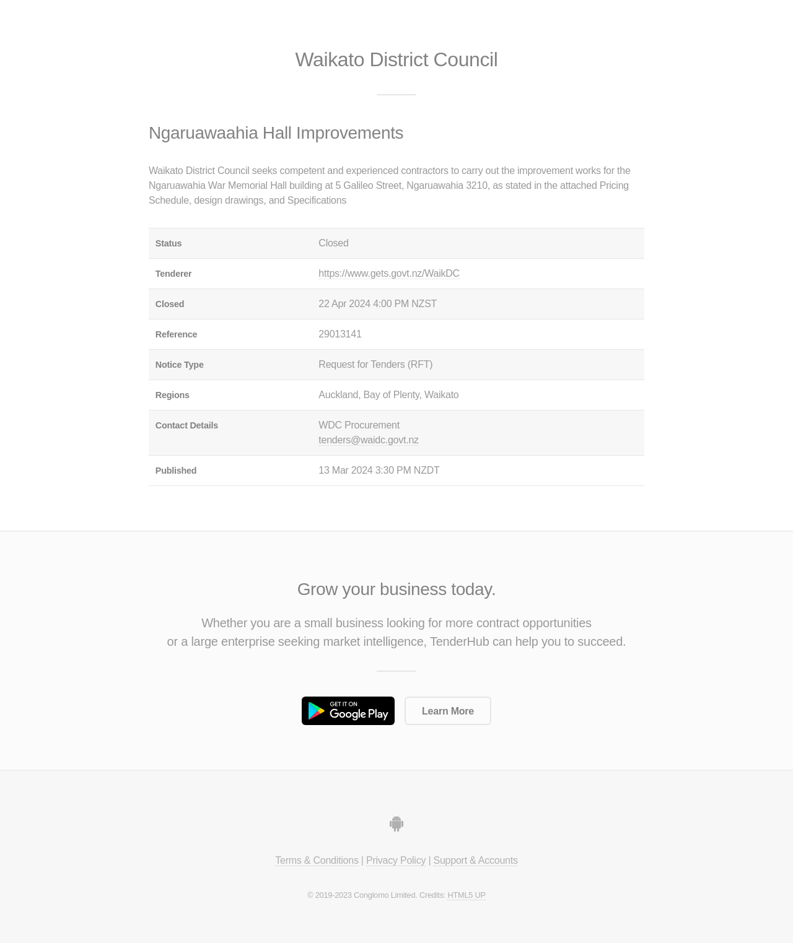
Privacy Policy (396, 860)
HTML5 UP (466, 895)
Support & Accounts (476, 860)
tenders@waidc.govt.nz (368, 440)
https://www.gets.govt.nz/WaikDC (389, 273)
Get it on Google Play (348, 711)
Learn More (448, 711)
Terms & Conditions (316, 860)
